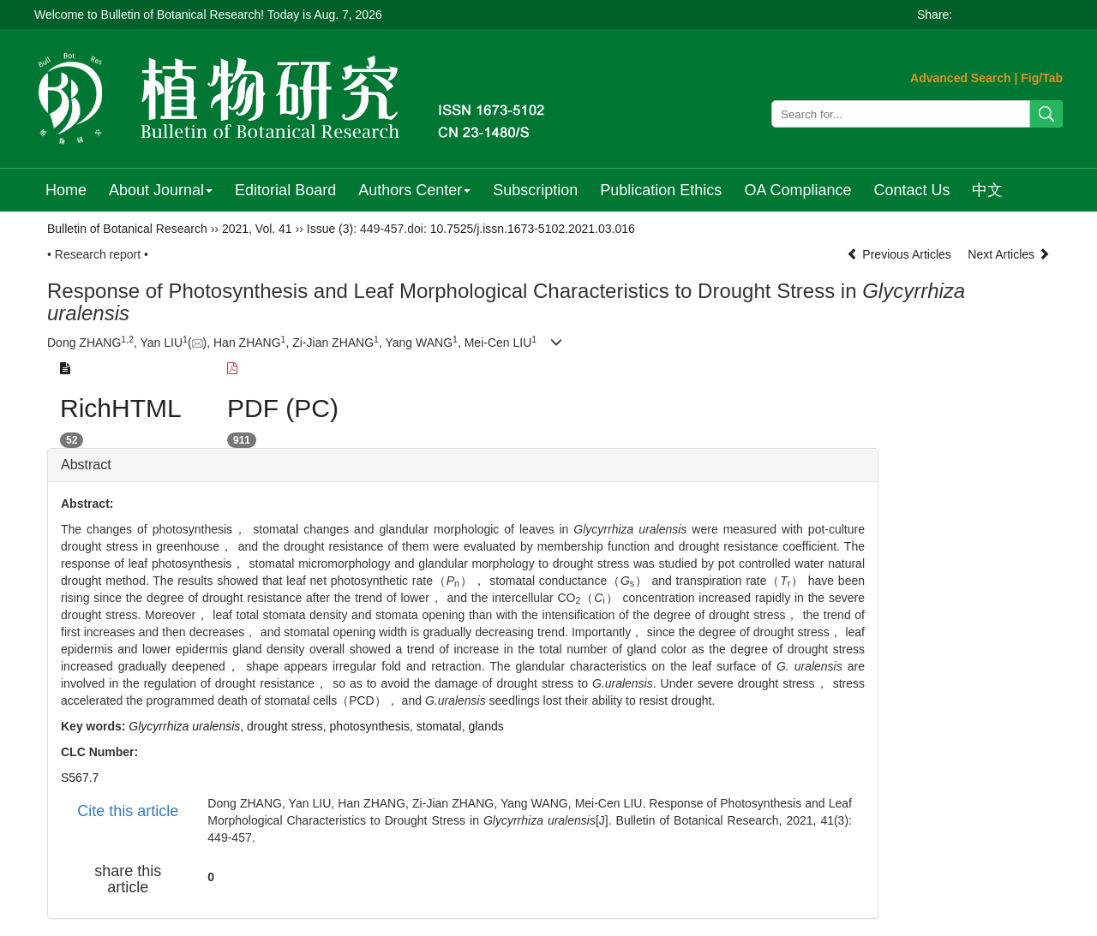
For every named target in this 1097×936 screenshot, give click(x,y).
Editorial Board (285, 190)
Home (66, 190)
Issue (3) (330, 228)
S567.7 (80, 777)
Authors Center (414, 190)
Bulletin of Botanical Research (127, 228)
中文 (987, 190)
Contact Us (911, 190)
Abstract (86, 464)
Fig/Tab (1042, 78)
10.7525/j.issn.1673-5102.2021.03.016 (532, 228)
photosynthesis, (373, 726)
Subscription (535, 190)
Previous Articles (900, 254)
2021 (235, 228)
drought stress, (288, 726)
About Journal (161, 190)
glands (485, 726)
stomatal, (443, 726)
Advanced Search (960, 78)
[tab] (463, 465)
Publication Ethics (661, 190)
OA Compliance (797, 190)
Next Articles (1009, 254)
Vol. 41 (273, 228)
